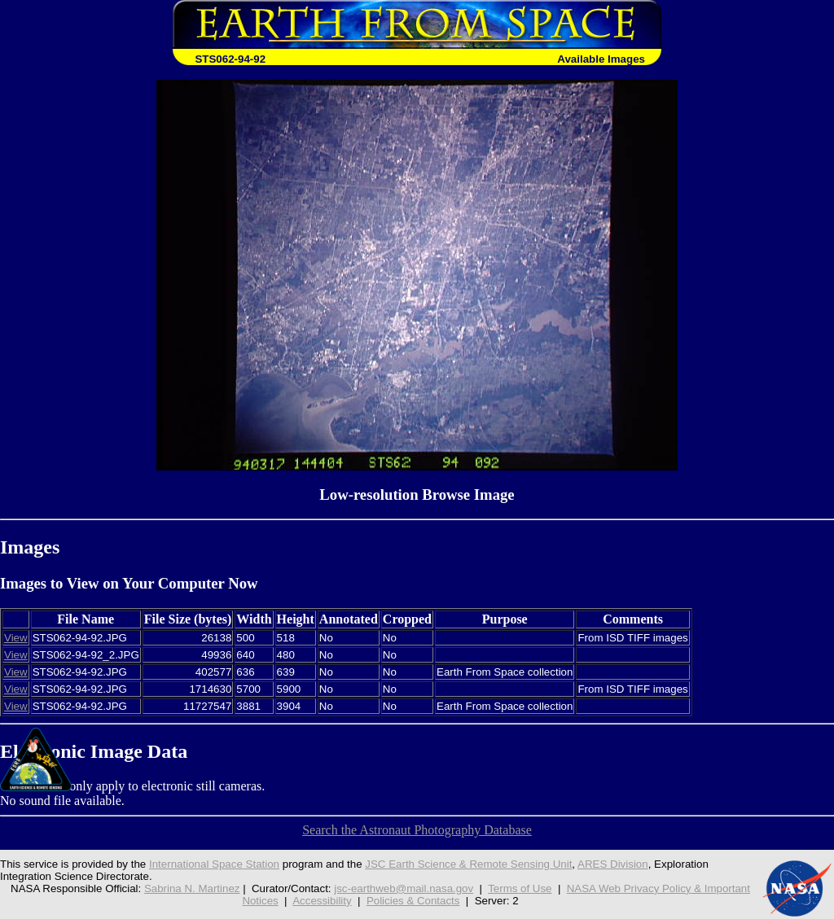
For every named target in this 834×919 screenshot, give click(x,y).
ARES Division (612, 864)
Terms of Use (519, 888)
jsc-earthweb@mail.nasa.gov (403, 888)
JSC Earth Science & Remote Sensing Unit (468, 864)
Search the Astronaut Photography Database (417, 830)
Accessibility (321, 901)
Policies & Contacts (413, 901)
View (16, 638)
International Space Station (214, 864)
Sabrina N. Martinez (192, 888)
